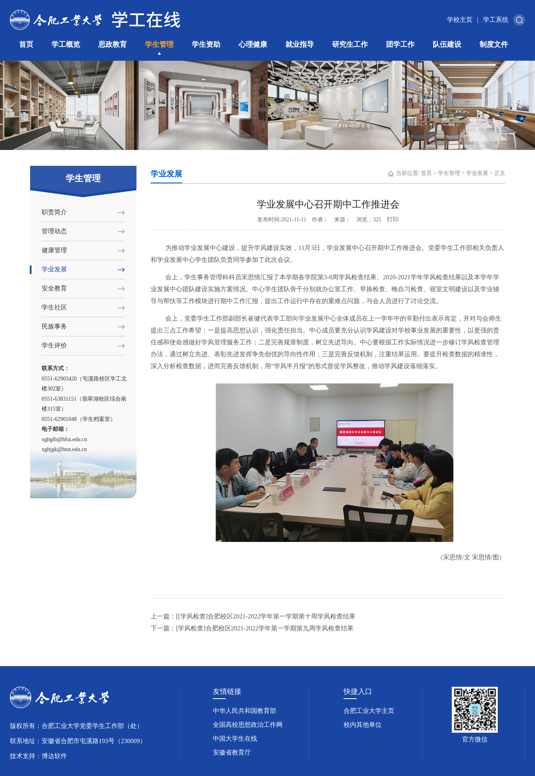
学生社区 (54, 307)
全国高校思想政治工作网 (248, 724)
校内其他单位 (363, 724)
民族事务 (54, 326)
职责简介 (54, 212)
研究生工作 (350, 44)
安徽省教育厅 (232, 752)
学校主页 (459, 19)
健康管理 (54, 250)
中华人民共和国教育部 (244, 710)
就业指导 (299, 44)
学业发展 (54, 269)
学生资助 (206, 44)
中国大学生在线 (235, 738)
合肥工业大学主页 (369, 710)
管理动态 (54, 231)
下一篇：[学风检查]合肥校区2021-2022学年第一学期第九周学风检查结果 (252, 628)
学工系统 (495, 19)
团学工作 (400, 44)
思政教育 (112, 44)
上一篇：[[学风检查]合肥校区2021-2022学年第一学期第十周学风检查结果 (253, 616)
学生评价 (54, 345)
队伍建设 (447, 44)
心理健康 (253, 44)
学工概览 (66, 44)
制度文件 (494, 44)
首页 (26, 44)
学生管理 (159, 44)
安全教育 (54, 288)
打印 (393, 219)
